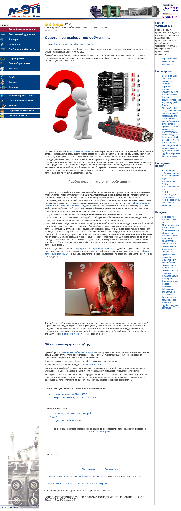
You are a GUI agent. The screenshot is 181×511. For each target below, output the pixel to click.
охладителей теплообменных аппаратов (76, 352)
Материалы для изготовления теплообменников (170, 118)
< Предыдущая (87, 469)
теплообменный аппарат (78, 151)
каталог (69, 483)
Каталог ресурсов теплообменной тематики (170, 300)
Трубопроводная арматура (170, 306)
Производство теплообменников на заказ (170, 219)
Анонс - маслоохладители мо (170, 186)
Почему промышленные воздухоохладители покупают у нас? (171, 109)
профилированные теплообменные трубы (72, 413)
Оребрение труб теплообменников (170, 93)
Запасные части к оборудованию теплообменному (170, 233)
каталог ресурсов (98, 483)
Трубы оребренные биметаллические (171, 154)
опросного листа (93, 365)
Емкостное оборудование (169, 239)
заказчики (49, 483)
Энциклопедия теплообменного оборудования (170, 262)
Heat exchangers (170, 276)
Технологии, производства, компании (169, 254)
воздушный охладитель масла (66, 420)
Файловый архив (170, 281)
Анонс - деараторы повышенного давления (171, 202)
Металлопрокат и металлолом (170, 226)
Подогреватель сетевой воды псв (170, 133)
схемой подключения (72, 334)
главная (51, 476)
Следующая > (111, 469)
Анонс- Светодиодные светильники (169, 194)
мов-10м (56, 417)
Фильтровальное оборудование (170, 245)
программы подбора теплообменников (95, 248)
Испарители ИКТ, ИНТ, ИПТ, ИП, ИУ (170, 138)
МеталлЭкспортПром (99, 431)
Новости (166, 284)
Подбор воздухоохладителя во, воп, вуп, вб (171, 100)
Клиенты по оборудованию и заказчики (170, 270)
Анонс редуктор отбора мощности (170, 171)
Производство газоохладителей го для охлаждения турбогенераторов (171, 146)
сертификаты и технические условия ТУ (169, 61)
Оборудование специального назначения (169, 292)
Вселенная (167, 286)
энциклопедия (82, 483)
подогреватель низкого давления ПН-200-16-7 (74, 398)
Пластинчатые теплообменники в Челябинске (76, 44)
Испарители (168, 249)
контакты (59, 483)
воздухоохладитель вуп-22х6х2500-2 (69, 394)
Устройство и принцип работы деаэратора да (170, 126)
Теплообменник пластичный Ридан (71, 206)
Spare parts (167, 278)
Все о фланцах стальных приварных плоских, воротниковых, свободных (169, 82)
